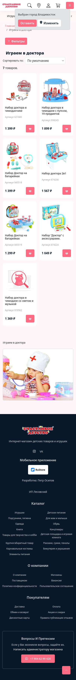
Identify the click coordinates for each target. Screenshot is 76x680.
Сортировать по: (13, 60)
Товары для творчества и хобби (19, 535)
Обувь (56, 523)
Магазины (56, 574)
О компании (19, 574)
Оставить (27, 23)
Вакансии (56, 580)
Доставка (19, 606)
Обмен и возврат (19, 612)
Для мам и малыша (56, 518)
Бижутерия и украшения (56, 548)
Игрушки (13, 16)
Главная (10, 26)
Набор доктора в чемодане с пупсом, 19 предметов (54, 110)
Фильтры (16, 41)
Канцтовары (56, 529)
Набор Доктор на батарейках (16, 175)
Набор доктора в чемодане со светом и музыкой (19, 300)
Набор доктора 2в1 (54, 173)
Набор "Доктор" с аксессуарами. (53, 237)
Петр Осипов (46, 480)
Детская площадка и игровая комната (56, 535)
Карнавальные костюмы (20, 548)
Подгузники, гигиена (19, 518)
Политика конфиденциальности (19, 586)
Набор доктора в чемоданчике (16, 109)
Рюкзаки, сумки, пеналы (56, 543)
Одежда (19, 523)
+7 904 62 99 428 (38, 659)
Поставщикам (19, 580)
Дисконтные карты (19, 617)
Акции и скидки (56, 612)
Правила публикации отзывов (56, 617)
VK (41, 451)
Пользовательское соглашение (56, 586)
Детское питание (56, 512)
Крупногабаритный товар (19, 543)
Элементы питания (19, 554)
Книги (19, 529)
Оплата (56, 606)
